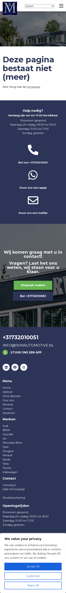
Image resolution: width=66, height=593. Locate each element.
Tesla (6, 463)
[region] (33, 563)
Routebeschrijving (14, 497)
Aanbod (7, 392)
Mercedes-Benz (12, 442)
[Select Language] (39, 6)
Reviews (8, 404)
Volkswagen (10, 472)
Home (7, 387)
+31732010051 (21, 337)
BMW (6, 430)
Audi (5, 425)
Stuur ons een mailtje (33, 205)
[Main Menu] (60, 6)
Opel (5, 447)
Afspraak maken (33, 285)
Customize (33, 576)
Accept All (33, 566)
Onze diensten (12, 396)
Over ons (8, 400)
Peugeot (8, 451)
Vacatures (9, 413)
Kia (4, 438)
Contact (7, 408)
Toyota (7, 468)
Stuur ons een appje (33, 179)
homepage (33, 86)
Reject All (33, 585)
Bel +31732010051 (33, 296)
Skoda (6, 459)
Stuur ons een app (22, 352)
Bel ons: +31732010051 (33, 154)
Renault (7, 455)
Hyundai (8, 434)
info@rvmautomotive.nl (28, 345)
